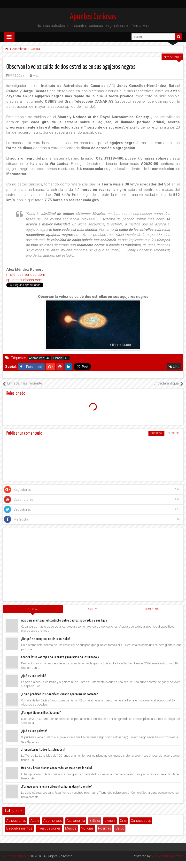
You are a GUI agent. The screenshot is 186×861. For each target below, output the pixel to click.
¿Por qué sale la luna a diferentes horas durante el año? (56, 786)
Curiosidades (141, 821)
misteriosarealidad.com (25, 274)
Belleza (94, 821)
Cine (123, 821)
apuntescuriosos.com (24, 280)
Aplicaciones (16, 821)
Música (71, 828)
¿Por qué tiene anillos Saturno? (41, 713)
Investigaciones (49, 828)
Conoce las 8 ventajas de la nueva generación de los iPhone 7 (60, 657)
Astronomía (76, 821)
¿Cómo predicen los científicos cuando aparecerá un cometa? (59, 694)
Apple (35, 821)
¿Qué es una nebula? (33, 676)
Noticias (87, 828)
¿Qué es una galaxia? (34, 731)
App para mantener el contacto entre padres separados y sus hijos (64, 620)
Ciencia (57, 358)
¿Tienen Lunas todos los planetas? (43, 749)
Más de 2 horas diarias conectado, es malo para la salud (56, 768)
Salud (120, 828)
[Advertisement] (93, 565)
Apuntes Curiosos (93, 17)
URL (174, 366)
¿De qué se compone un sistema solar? (45, 639)
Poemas (104, 828)
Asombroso (36, 358)
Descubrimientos (19, 828)
